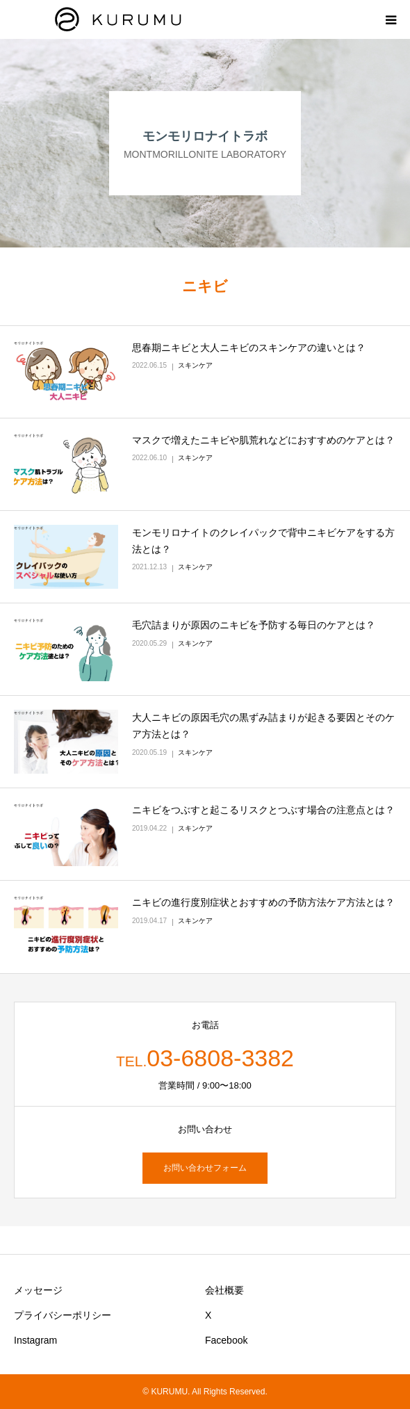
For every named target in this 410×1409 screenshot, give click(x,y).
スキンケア (195, 365)
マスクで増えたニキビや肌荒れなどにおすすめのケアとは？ (263, 440)
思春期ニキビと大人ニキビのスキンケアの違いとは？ (249, 347)
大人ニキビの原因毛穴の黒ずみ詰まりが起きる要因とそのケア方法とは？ (263, 726)
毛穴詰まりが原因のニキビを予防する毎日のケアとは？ (253, 624)
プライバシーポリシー (62, 1315)
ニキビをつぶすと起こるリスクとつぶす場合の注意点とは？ (263, 809)
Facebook (226, 1340)
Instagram (35, 1340)
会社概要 (224, 1290)
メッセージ (38, 1290)
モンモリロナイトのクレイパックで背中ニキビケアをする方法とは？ (263, 541)
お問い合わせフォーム (205, 1168)
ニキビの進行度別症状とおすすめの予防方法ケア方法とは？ (263, 902)
